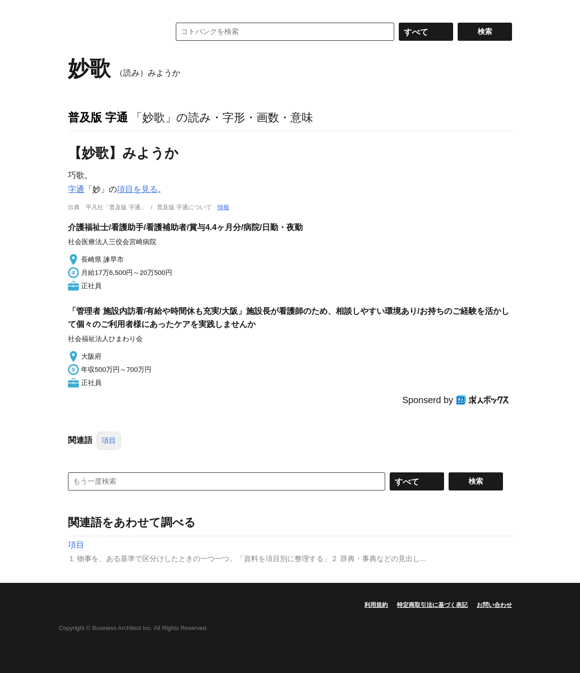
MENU (77, 9)
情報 (223, 207)
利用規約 (376, 604)
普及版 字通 (98, 117)
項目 (109, 440)
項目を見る (137, 189)
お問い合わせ (494, 604)
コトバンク (113, 32)
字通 (76, 189)
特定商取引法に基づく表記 (432, 604)
